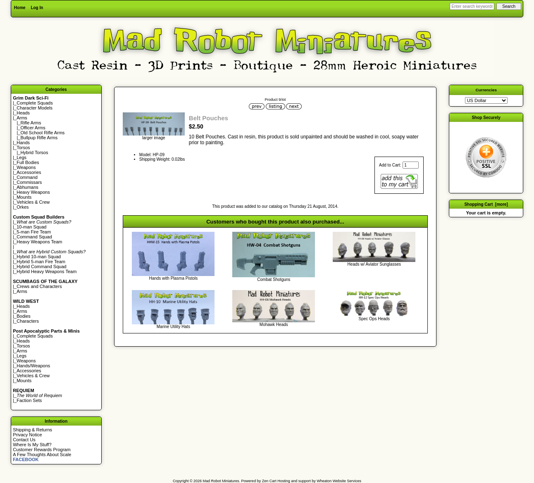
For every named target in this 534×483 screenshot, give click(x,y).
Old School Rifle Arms (42, 132)
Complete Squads (34, 102)
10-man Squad (31, 226)
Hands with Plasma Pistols (173, 278)
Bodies (24, 316)
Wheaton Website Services (339, 481)
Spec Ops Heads (374, 318)
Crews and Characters (39, 286)
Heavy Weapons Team (39, 241)
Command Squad (34, 236)
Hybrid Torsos (34, 152)
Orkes (23, 207)
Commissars (29, 182)
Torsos (23, 147)
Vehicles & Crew (33, 202)
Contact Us (24, 439)
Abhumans (27, 187)
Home (20, 7)
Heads (23, 112)
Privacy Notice (27, 434)
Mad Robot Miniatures (221, 481)
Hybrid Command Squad (41, 266)
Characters (28, 321)
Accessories (29, 172)
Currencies (486, 90)
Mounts (24, 197)
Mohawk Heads (274, 324)
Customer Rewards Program (41, 449)
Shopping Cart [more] (486, 204)
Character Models (34, 107)
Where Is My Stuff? (32, 444)
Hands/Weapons (33, 365)
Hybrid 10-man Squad (39, 256)
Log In (37, 7)
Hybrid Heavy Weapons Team (46, 271)
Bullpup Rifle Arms (38, 137)
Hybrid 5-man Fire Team (41, 261)
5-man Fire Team (34, 231)
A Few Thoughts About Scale (42, 454)
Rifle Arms (30, 122)
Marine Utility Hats (173, 326)
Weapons (26, 167)
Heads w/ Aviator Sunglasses (374, 264)
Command (27, 177)
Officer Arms (32, 127)
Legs (21, 157)
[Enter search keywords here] (472, 6)
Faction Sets (29, 400)
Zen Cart (269, 481)
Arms (22, 291)
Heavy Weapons (33, 192)
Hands (23, 142)
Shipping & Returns (32, 429)
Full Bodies (28, 162)
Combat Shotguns (273, 279)
